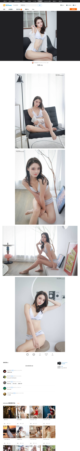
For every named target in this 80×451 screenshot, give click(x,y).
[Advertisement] (40, 70)
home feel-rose (46, 439)
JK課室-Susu (19, 439)
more (18, 403)
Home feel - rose (33, 419)
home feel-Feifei (33, 439)
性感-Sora (32, 447)
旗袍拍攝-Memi (46, 447)
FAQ (33, 9)
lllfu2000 (9, 376)
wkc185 (8, 381)
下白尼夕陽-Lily (7, 439)
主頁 (4, 9)
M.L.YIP (8, 387)
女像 (62, 366)
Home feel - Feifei (46, 419)
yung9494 (9, 370)
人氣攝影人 (10, 9)
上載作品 (73, 9)
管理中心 (27, 9)
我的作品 (19, 9)
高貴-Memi (6, 419)
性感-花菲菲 (19, 419)
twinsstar (35, 62)
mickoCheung (10, 393)
